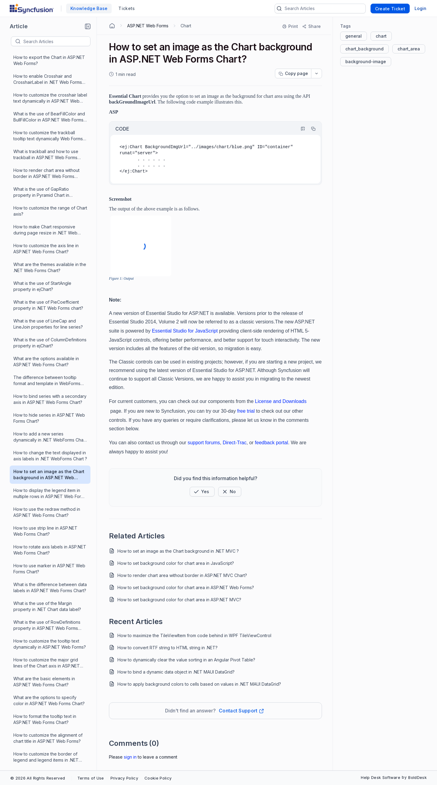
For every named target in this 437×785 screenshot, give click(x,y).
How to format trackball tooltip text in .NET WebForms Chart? (50, 561)
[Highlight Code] (300, 129)
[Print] (290, 26)
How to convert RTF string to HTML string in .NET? (167, 647)
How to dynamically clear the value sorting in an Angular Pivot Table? (186, 659)
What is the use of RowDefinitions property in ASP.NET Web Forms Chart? (46, 392)
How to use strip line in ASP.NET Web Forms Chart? (45, 297)
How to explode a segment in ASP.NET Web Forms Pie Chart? (44, 636)
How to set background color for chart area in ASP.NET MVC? (179, 599)
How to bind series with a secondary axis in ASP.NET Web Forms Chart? (49, 165)
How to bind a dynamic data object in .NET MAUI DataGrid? (176, 671)
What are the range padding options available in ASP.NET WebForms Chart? (49, 655)
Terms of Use (90, 778)
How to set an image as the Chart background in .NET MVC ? (178, 551)
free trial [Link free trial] (246, 411)
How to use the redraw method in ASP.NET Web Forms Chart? (46, 278)
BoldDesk (417, 777)
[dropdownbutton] (316, 73)
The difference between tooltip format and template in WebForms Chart (46, 147)
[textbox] (56, 41)
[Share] (311, 26)
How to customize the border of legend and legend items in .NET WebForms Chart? (46, 524)
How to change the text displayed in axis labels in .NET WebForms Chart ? (50, 222)
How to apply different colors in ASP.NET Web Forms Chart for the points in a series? (47, 618)
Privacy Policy (124, 778)
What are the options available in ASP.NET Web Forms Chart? (46, 128)
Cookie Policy (157, 778)
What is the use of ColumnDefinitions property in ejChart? (49, 109)
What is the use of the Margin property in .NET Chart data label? (47, 372)
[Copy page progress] (293, 73)
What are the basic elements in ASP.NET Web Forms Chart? (44, 448)
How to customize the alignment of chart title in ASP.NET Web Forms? (48, 504)
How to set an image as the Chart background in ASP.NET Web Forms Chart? (48, 241)
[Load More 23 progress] (46, 768)
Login (420, 8)
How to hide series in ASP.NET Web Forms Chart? (49, 184)
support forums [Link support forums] (204, 442)
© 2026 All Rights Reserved (37, 778)
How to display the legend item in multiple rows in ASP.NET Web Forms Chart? (49, 260)
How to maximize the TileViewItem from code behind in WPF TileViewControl (194, 635)
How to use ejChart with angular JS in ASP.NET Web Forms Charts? (48, 711)
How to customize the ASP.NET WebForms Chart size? (44, 730)
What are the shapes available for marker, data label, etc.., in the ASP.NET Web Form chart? (47, 674)
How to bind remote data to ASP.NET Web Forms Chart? (50, 542)
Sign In (130, 756)
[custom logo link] (32, 8)
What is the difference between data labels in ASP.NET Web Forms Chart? (50, 354)
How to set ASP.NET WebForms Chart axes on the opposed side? (46, 749)
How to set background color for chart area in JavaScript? (175, 563)
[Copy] (310, 129)
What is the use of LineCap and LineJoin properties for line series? (48, 90)
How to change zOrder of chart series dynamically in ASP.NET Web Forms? (48, 599)
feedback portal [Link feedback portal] (271, 442)
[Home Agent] (112, 26)
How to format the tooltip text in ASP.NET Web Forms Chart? (44, 485)
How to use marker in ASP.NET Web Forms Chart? (49, 335)
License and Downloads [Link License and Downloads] (281, 401)
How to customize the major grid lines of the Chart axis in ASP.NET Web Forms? (46, 429)
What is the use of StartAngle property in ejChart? (42, 52)
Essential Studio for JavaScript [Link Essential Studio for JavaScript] (185, 330)
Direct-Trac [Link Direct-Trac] (235, 442)
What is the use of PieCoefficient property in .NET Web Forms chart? (48, 71)
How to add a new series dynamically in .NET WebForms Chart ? (49, 204)
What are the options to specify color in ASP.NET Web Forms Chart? (49, 467)
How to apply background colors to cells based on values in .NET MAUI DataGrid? (199, 684)
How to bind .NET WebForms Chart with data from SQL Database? (48, 692)
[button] (88, 26)
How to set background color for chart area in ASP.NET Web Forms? (185, 587)
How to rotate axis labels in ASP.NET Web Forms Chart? (49, 316)
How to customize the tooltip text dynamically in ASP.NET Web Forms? (49, 410)
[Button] (229, 492)
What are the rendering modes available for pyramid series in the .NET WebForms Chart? (47, 580)
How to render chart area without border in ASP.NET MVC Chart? (182, 575)
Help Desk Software (380, 777)
